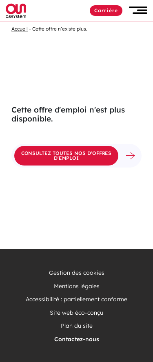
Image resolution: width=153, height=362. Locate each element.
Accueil (19, 29)
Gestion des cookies (76, 272)
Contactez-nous (76, 339)
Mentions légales (77, 286)
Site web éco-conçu (76, 312)
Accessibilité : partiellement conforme (76, 299)
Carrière (106, 10)
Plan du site (77, 325)
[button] (138, 10)
